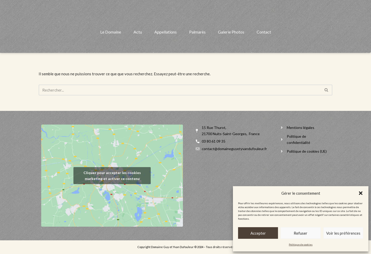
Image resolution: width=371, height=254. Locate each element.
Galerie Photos (231, 45)
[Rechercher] (180, 90)
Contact (264, 45)
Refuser (300, 233)
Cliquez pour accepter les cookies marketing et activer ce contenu (112, 175)
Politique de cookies (301, 244)
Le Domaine (110, 45)
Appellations (165, 45)
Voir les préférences (343, 233)
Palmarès (197, 45)
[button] (360, 193)
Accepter (258, 233)
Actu (137, 45)
